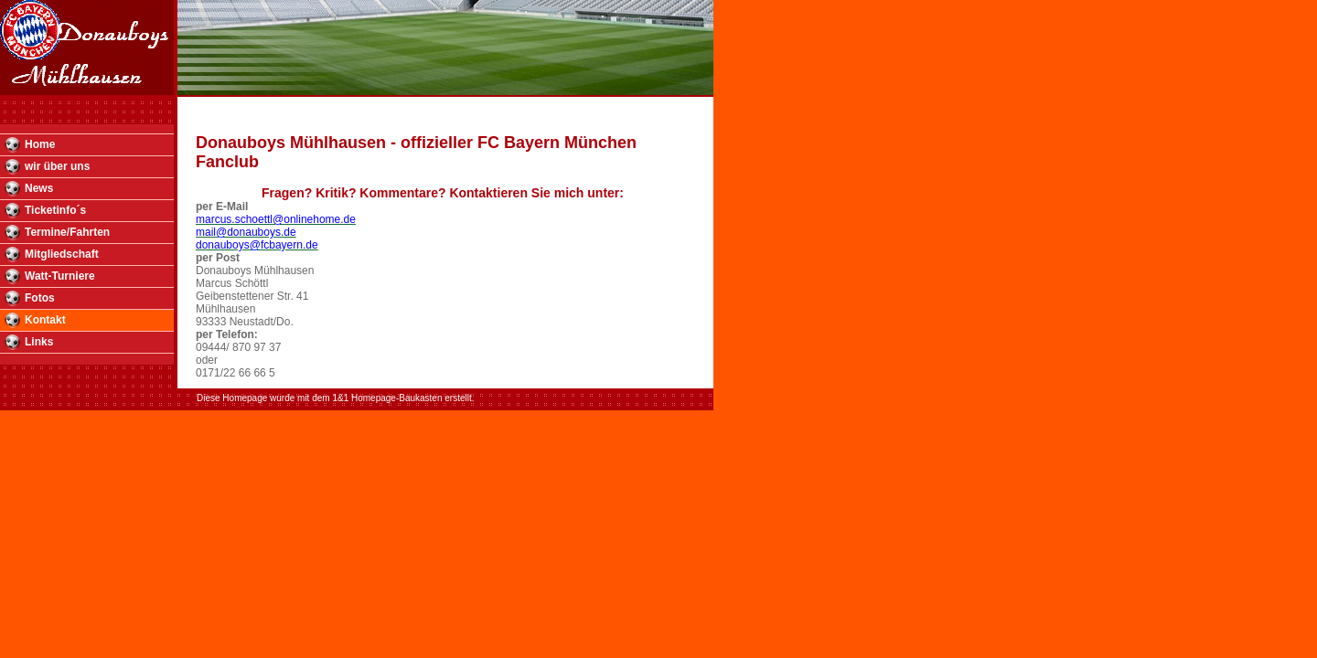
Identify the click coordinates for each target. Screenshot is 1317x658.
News (39, 188)
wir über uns (57, 166)
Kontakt (45, 319)
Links (39, 341)
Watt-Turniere (60, 276)
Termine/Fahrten (67, 232)
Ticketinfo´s (55, 210)
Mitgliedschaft (62, 254)
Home (40, 144)
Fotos (40, 298)
